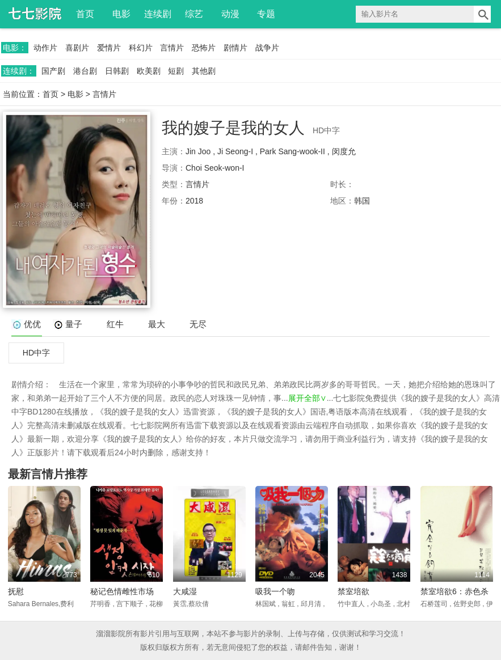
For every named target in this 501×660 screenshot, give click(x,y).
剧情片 (235, 47)
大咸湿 (185, 591)
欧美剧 (149, 70)
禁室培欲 (353, 591)
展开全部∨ (307, 398)
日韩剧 (117, 70)
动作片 (45, 47)
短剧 (176, 70)
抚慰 (16, 591)
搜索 (482, 14)
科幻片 (141, 47)
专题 (266, 14)
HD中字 (36, 352)
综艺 (194, 14)
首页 (85, 14)
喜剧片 (77, 47)
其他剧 (204, 70)
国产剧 (53, 70)
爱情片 (109, 47)
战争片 (267, 47)
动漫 (230, 14)
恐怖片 (204, 47)
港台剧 (85, 70)
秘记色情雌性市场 (122, 591)
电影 (121, 14)
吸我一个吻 (275, 591)
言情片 (172, 47)
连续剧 (157, 14)
